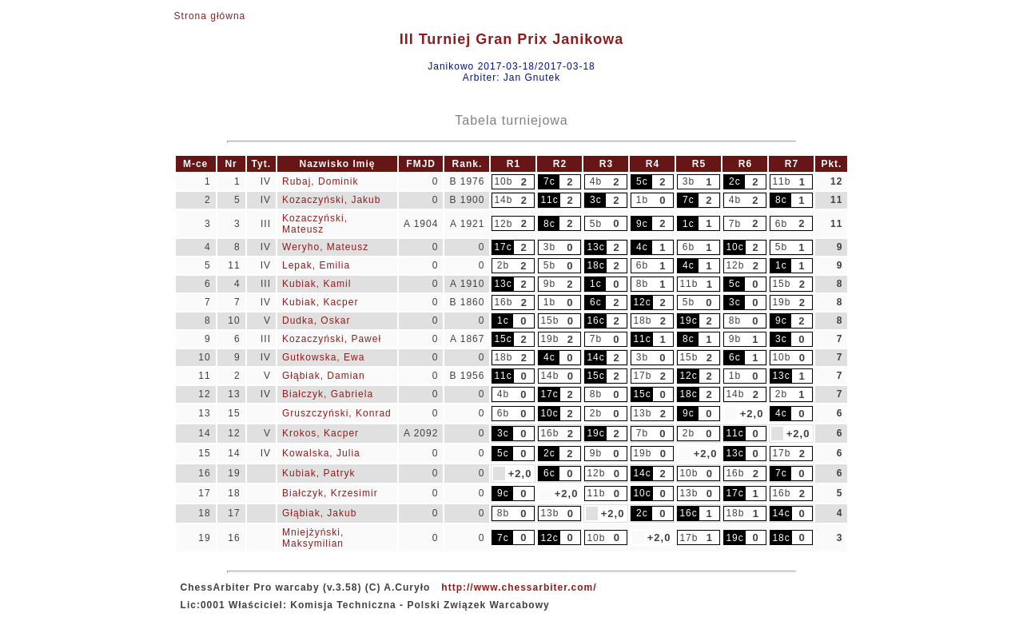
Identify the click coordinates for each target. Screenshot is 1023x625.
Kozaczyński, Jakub (331, 199)
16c (595, 320)
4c (642, 247)
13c (595, 247)
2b (503, 265)
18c (595, 265)
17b (642, 375)
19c (688, 320)
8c (781, 199)
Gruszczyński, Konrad (337, 413)
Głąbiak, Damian (323, 375)
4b (596, 181)
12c (642, 302)
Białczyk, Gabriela (327, 394)
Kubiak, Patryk (318, 473)
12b (503, 223)
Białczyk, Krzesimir (330, 493)
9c (642, 223)
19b (781, 302)
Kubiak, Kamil (316, 283)
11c (549, 199)
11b (781, 181)
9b (549, 283)
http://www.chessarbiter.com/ (518, 587)
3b (689, 181)
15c (503, 338)
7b (735, 223)
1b (642, 199)
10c (734, 247)
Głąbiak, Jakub (319, 513)
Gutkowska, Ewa (323, 357)
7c (549, 181)
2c (735, 181)
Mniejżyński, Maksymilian (313, 538)
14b (503, 199)
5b (596, 223)
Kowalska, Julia (321, 453)
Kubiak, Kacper (320, 302)
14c (595, 357)
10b (503, 181)
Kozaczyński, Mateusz (315, 224)
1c (689, 223)
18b (642, 320)
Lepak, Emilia (316, 265)
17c (503, 247)
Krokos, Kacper (320, 433)
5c (642, 181)
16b (503, 302)
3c (596, 199)
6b (781, 223)
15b (781, 283)
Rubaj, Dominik (320, 181)
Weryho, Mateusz (325, 247)
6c (596, 302)
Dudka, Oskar (316, 320)
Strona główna (210, 16)
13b (642, 413)
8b (642, 283)
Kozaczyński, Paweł (331, 338)
